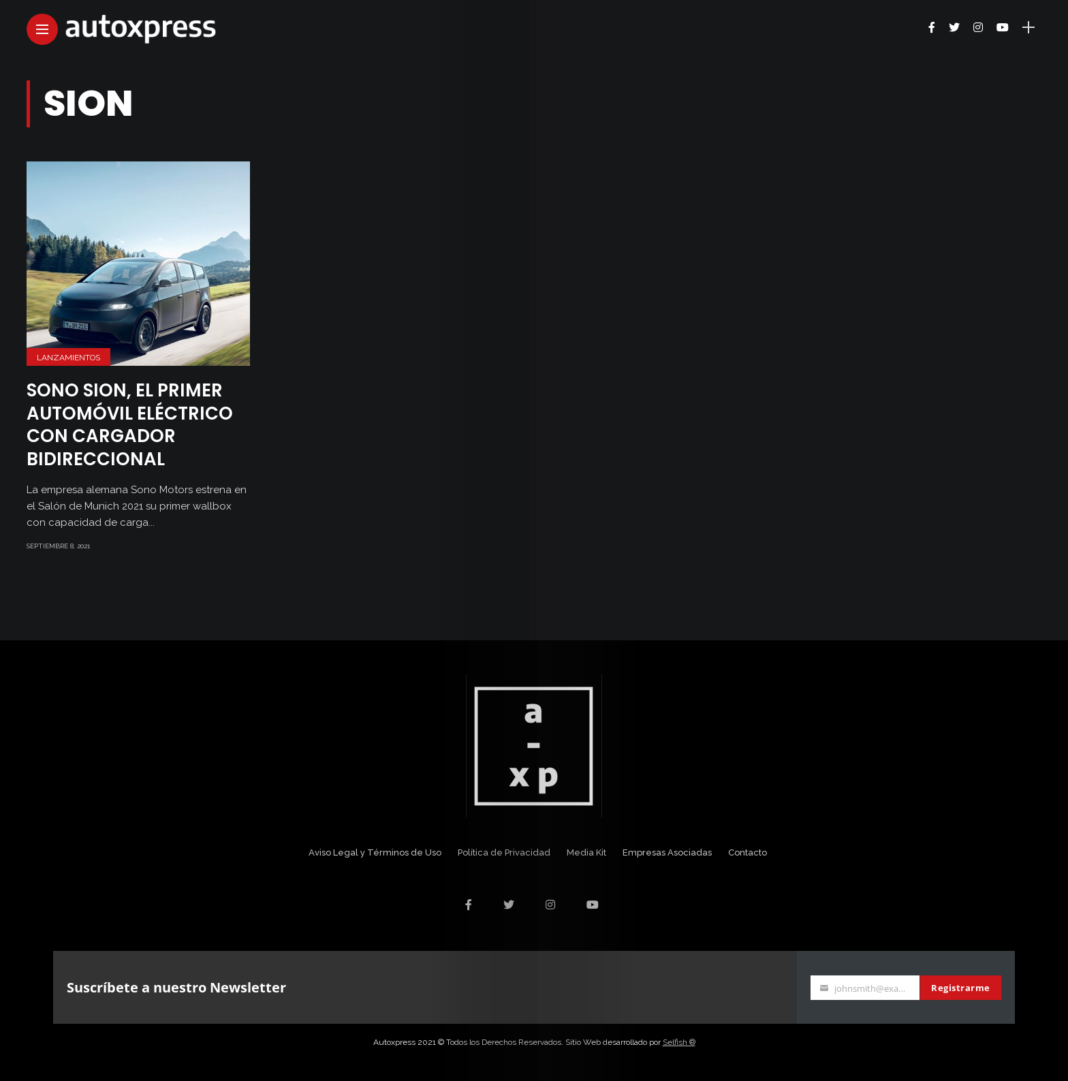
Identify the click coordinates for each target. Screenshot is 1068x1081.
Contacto (747, 852)
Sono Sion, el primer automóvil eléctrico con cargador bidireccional (130, 424)
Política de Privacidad (504, 852)
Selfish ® (679, 1042)
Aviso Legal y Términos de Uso (375, 852)
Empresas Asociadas (667, 852)
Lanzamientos (68, 357)
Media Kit (586, 852)
